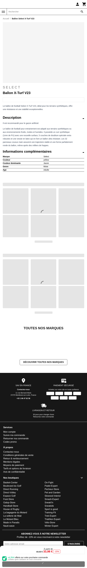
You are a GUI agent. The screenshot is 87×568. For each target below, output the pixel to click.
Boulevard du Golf (12, 513)
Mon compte (9, 459)
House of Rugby (11, 537)
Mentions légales (11, 489)
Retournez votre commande (43, 445)
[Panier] (84, 4)
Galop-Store (9, 530)
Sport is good (51, 537)
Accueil (6, 18)
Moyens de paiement (13, 493)
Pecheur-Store (52, 517)
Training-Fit (50, 540)
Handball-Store (10, 533)
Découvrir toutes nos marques (43, 390)
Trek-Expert (50, 543)
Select (43, 87)
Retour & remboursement (15, 486)
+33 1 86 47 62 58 (23, 426)
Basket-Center (10, 510)
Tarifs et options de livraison (17, 496)
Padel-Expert (51, 513)
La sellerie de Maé (12, 543)
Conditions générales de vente (18, 483)
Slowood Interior (53, 523)
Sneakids (49, 533)
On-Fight (49, 510)
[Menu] (3, 11)
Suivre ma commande (14, 463)
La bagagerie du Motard (15, 540)
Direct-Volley (9, 520)
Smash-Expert (52, 527)
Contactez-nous (23, 417)
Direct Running (10, 517)
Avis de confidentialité (14, 499)
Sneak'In (49, 530)
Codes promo (10, 469)
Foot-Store (8, 527)
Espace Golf (9, 523)
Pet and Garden (52, 520)
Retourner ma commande (16, 466)
